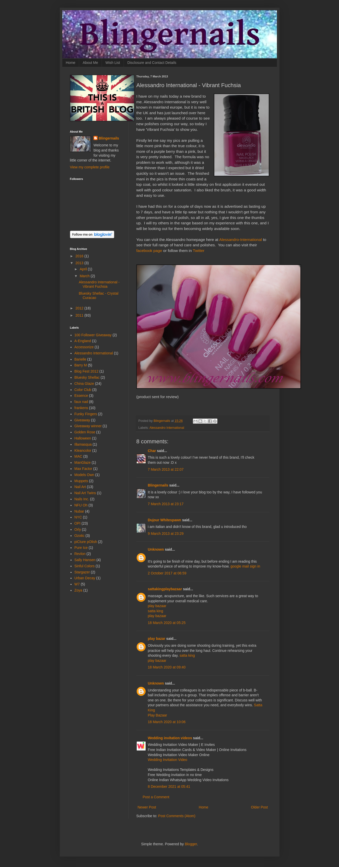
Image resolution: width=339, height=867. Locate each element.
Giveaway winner (88, 426)
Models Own (84, 475)
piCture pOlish (85, 542)
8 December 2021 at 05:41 (169, 786)
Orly (77, 529)
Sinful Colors (84, 566)
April (84, 269)
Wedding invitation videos (170, 738)
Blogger (191, 844)
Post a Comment (156, 797)
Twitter (198, 250)
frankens (81, 408)
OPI (77, 523)
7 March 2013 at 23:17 (166, 504)
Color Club (82, 390)
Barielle (80, 359)
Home (70, 63)
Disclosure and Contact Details (151, 63)
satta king (155, 611)
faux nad (81, 402)
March (85, 276)
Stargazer (82, 572)
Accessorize (83, 347)
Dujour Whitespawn (164, 520)
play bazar (156, 639)
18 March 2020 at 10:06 (167, 722)
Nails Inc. (81, 499)
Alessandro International (166, 428)
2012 (79, 308)
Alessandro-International (240, 239)
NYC (78, 517)
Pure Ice (81, 548)
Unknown (156, 549)
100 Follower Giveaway (93, 335)
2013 (79, 263)
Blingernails (158, 485)
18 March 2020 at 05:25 (167, 623)
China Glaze (84, 384)
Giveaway (82, 420)
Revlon (80, 554)
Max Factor (83, 469)
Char (152, 451)
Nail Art (80, 487)
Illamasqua (83, 444)
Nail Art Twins (85, 493)
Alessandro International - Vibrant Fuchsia (99, 284)
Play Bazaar (157, 715)
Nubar (79, 511)
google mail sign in (245, 566)
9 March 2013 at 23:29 (166, 533)
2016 (79, 256)
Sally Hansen (85, 560)
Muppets (81, 481)
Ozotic (79, 536)
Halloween (82, 438)
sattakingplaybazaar (165, 589)
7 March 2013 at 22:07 (166, 469)
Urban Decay (84, 578)
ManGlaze (82, 462)
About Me (90, 63)
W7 (77, 584)
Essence (81, 396)
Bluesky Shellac (87, 377)
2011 (79, 315)
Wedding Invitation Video (167, 760)
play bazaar (157, 606)
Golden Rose (84, 432)
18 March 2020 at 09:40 (167, 667)
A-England (82, 341)
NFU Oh (80, 505)
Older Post (259, 807)
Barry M (80, 365)
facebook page (149, 250)
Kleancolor (82, 450)
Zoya (78, 590)
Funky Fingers (85, 414)
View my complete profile (90, 167)
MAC (78, 456)
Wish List (113, 63)
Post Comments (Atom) (176, 816)
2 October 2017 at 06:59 (167, 573)
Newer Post (147, 807)
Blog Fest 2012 (86, 371)
